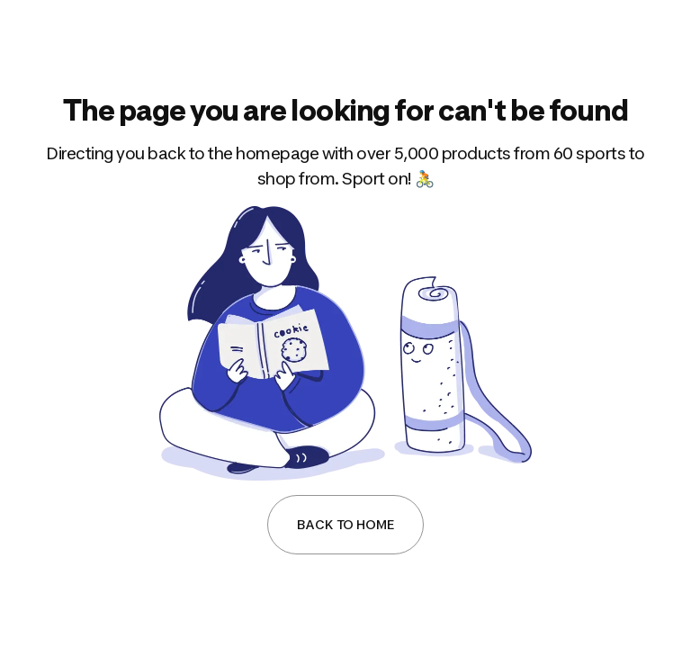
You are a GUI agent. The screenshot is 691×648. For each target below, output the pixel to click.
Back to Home (345, 524)
